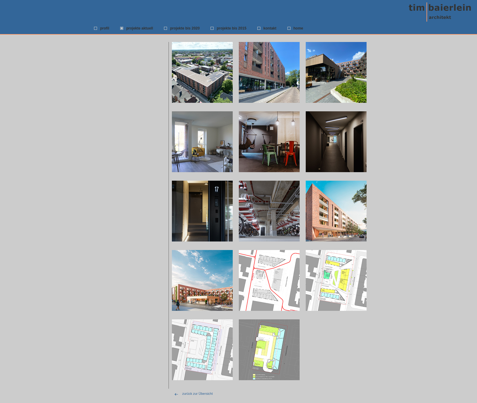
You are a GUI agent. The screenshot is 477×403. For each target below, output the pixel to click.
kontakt (270, 28)
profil (104, 28)
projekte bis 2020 (185, 28)
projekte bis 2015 (231, 28)
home (298, 28)
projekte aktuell (139, 28)
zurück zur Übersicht (197, 393)
